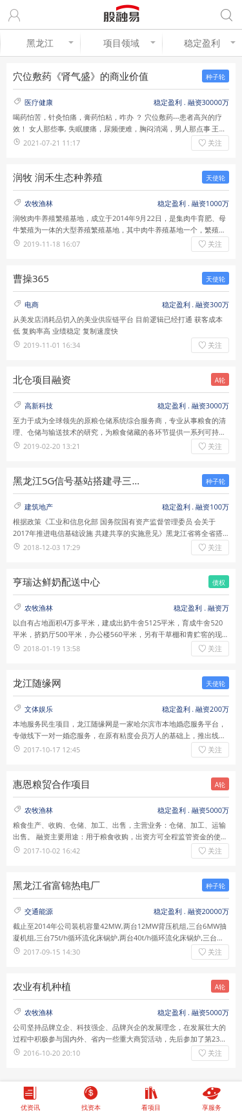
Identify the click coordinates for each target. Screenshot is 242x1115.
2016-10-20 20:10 (51, 1053)
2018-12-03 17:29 (51, 547)
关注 (215, 143)
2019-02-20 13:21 (51, 446)
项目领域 (129, 43)
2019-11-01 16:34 (51, 345)
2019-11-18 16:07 (51, 244)
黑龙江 (50, 43)
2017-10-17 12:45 (51, 749)
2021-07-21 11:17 (51, 143)
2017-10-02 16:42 (51, 850)
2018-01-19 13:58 (51, 648)
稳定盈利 (210, 43)
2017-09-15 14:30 (51, 952)
